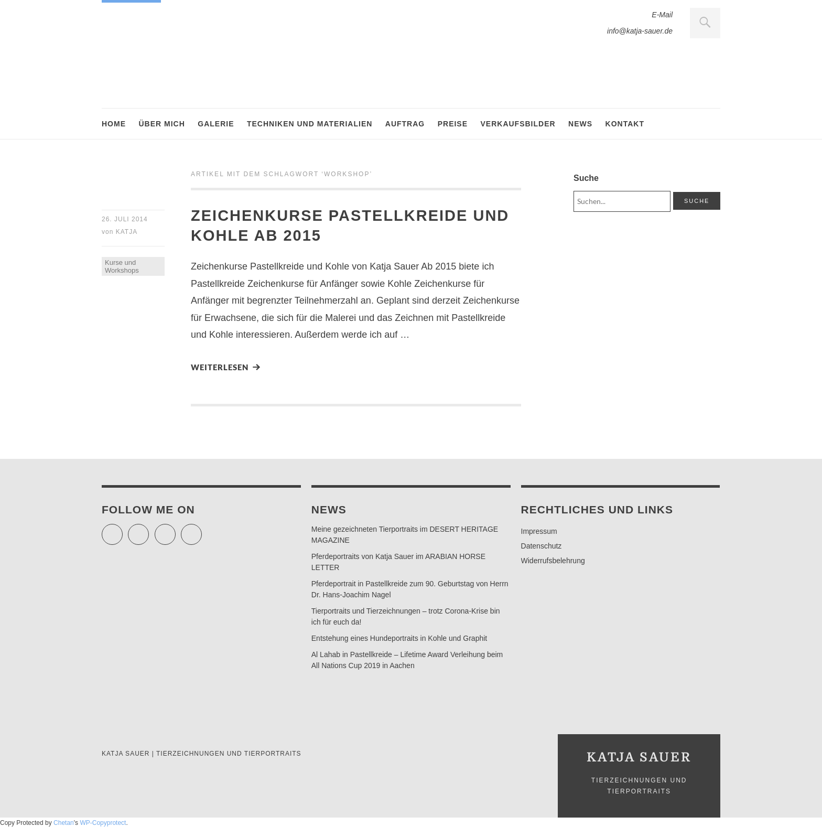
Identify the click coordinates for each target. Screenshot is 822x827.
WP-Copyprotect (103, 822)
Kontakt (624, 124)
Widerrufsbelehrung (553, 560)
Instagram (175, 529)
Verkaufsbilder (518, 124)
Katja (126, 231)
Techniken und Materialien (309, 124)
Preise (453, 124)
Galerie (216, 124)
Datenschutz (541, 546)
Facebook (148, 529)
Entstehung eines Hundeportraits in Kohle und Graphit (399, 638)
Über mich (161, 124)
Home (114, 124)
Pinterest (201, 529)
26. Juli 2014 (125, 219)
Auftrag (405, 124)
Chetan (63, 822)
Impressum (539, 531)
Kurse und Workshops (122, 266)
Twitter (122, 529)
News (580, 124)
